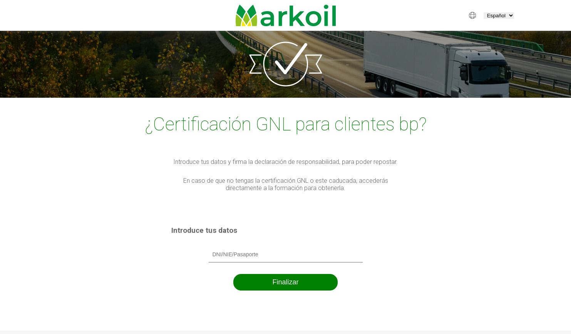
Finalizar (285, 282)
